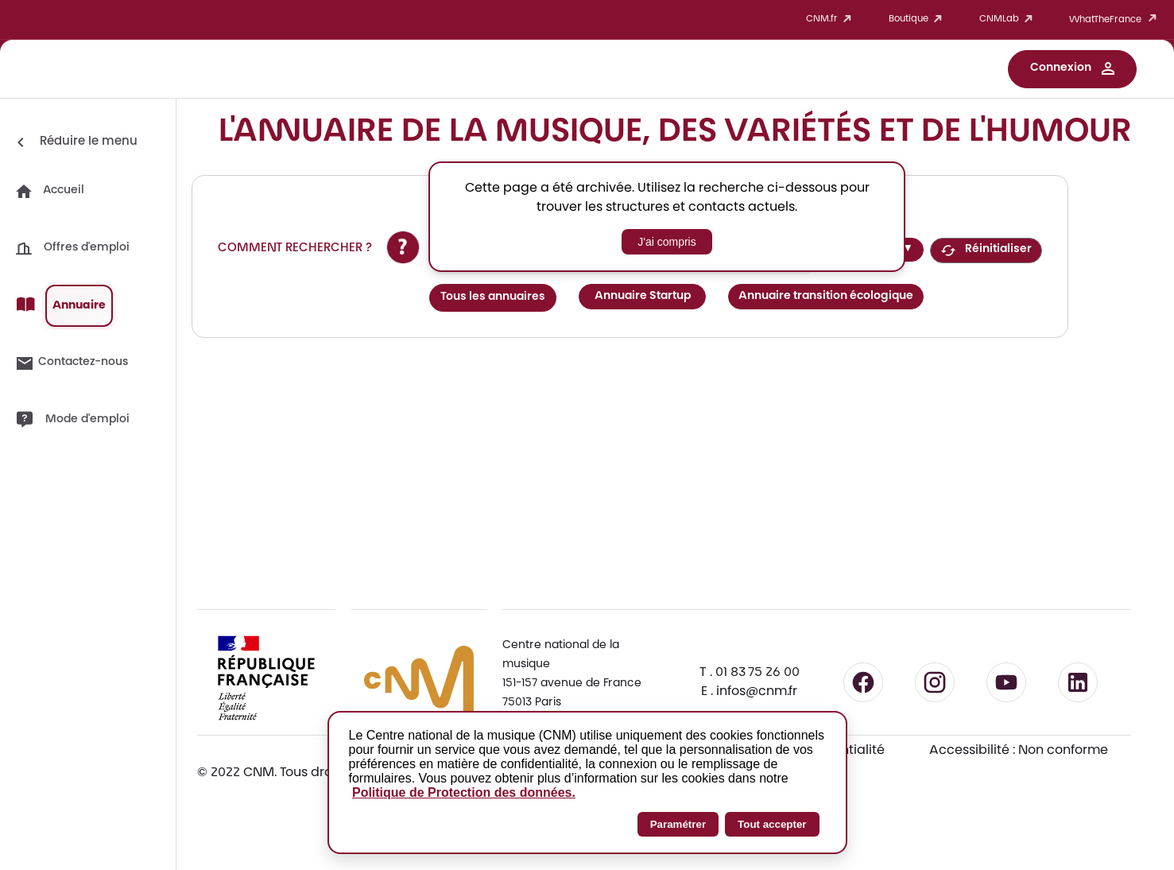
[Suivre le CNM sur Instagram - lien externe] (935, 682)
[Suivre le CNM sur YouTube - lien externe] (1006, 682)
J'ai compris (666, 241)
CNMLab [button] (1009, 19)
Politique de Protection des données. (463, 792)
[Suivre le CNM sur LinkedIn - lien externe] (1078, 682)
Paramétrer (678, 824)
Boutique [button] (918, 19)
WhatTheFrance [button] (1115, 19)
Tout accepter (772, 824)
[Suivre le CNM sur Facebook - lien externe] (863, 682)
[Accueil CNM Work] (94, 70)
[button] (1072, 69)
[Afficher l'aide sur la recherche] (403, 247)
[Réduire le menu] (74, 142)
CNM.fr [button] (831, 19)
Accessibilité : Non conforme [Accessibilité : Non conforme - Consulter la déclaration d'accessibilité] (1018, 750)
